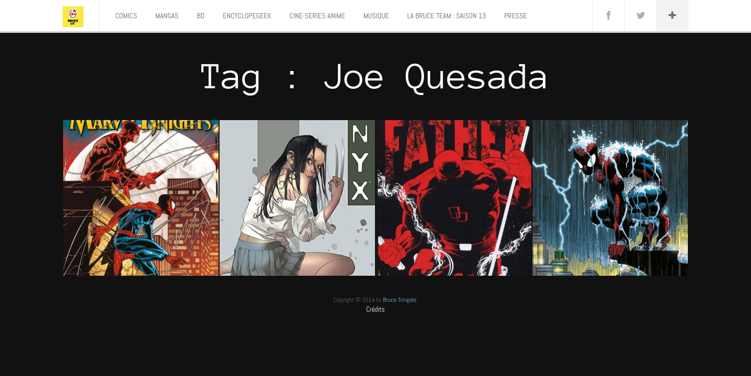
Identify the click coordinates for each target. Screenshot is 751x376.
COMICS (126, 15)
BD (200, 15)
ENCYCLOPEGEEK (247, 15)
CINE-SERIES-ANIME (317, 15)
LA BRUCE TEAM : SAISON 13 (446, 15)
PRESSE (515, 15)
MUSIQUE (376, 15)
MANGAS (167, 15)
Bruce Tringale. (400, 300)
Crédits (375, 309)
